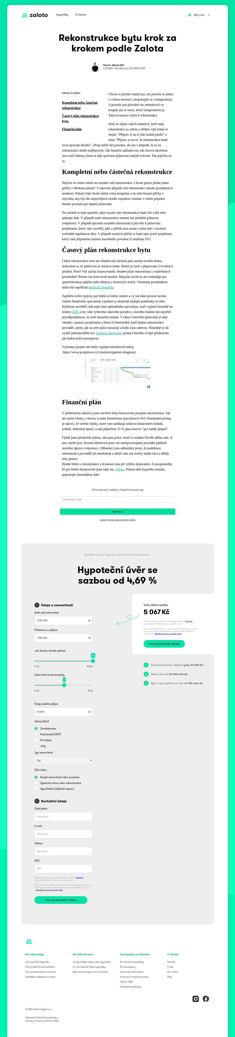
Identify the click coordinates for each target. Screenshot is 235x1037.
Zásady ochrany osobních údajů (42, 1020)
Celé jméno (41, 808)
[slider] (93, 661)
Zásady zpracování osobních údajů (117, 519)
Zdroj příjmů (41, 721)
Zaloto (120, 469)
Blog (169, 976)
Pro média (172, 971)
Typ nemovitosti (43, 752)
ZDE (75, 312)
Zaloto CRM (126, 981)
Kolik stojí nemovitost (46, 612)
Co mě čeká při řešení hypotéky (89, 966)
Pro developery (127, 966)
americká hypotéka (101, 287)
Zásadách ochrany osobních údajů (49, 890)
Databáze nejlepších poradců (40, 976)
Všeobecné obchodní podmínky (41, 1017)
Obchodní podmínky (130, 986)
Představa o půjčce (45, 630)
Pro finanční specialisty (132, 961)
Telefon (38, 843)
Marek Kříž (118, 65)
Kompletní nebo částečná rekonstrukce (80, 105)
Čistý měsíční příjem (46, 704)
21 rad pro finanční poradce (134, 976)
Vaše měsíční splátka (156, 605)
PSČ (37, 860)
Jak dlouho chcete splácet (49, 650)
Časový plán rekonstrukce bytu (80, 118)
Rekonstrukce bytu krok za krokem (90, 971)
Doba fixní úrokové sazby (49, 674)
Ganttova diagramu (109, 333)
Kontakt (171, 961)
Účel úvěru (40, 770)
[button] (62, 15)
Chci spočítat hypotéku (37, 961)
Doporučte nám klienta (132, 971)
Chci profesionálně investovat (40, 971)
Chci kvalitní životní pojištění (39, 966)
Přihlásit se (117, 511)
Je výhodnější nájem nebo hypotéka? (92, 961)
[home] (35, 15)
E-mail (38, 826)
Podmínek (79, 878)
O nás (170, 966)
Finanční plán (72, 129)
